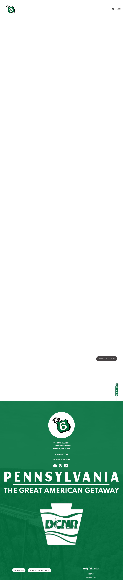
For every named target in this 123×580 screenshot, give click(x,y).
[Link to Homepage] (10, 9)
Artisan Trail (91, 578)
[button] (113, 9)
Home (91, 574)
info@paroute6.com (62, 459)
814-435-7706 (61, 454)
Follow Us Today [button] (105, 358)
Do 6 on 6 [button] (18, 570)
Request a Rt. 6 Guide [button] (38, 570)
